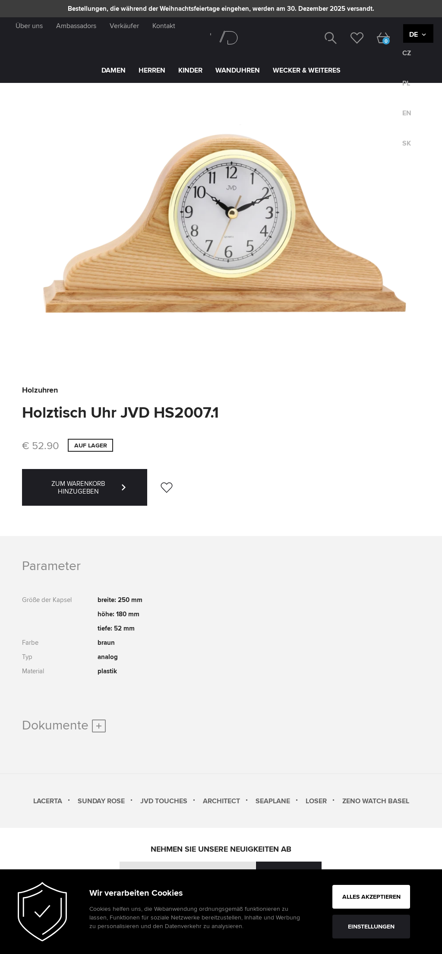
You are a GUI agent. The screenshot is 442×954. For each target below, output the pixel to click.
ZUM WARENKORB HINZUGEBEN (99, 492)
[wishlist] (350, 37)
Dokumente (64, 724)
